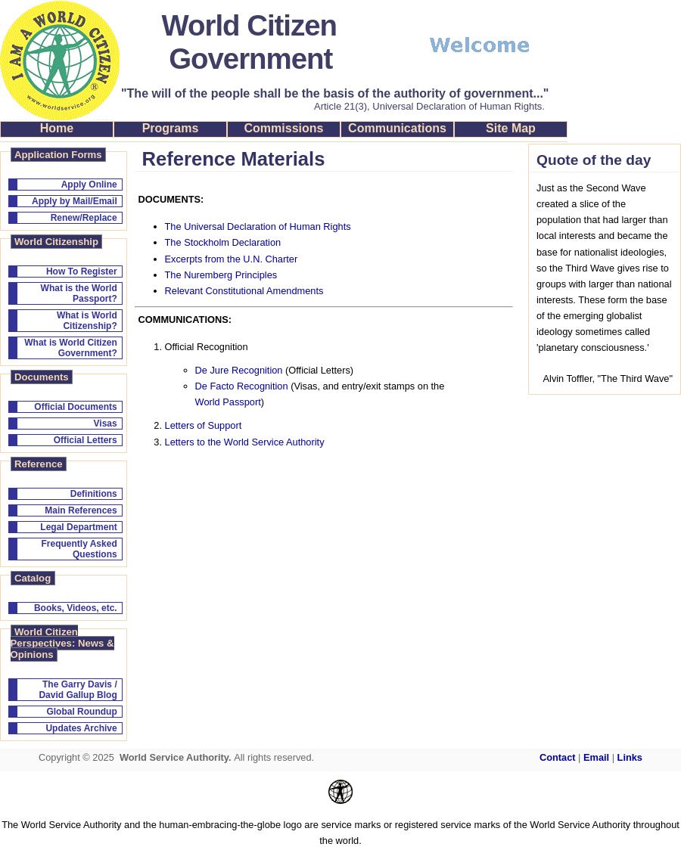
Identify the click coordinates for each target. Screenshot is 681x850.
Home (56, 128)
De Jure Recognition (239, 370)
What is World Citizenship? (87, 320)
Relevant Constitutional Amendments (244, 290)
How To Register (81, 271)
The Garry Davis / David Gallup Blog (78, 689)
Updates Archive (81, 728)
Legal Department (78, 527)
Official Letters (85, 440)
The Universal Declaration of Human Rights (258, 226)
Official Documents (75, 407)
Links (629, 757)
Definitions (93, 494)
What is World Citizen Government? (70, 347)
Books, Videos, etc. (75, 608)
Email (596, 757)
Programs (170, 128)
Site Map (511, 128)
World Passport (228, 402)
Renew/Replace (84, 217)
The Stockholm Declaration (223, 242)
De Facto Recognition (241, 386)
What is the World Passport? (79, 293)
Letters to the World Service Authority (245, 442)
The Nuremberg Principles (221, 275)
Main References (81, 510)
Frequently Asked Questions (79, 549)
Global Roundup (81, 711)
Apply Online (89, 184)
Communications (397, 128)
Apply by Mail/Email (74, 201)
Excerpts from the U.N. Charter (231, 259)
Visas (105, 423)
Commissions (284, 128)
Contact (558, 757)
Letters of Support (203, 425)
